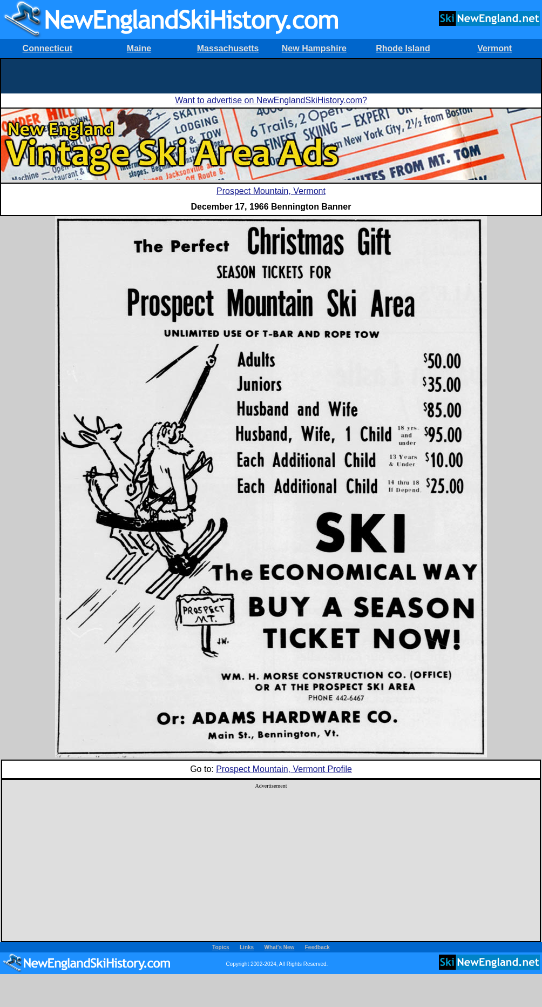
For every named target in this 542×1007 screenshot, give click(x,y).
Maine (139, 48)
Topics (220, 947)
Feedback (317, 947)
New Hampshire (314, 48)
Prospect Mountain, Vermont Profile (284, 769)
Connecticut (47, 48)
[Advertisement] (271, 75)
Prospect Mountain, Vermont (271, 191)
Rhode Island (403, 48)
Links (247, 947)
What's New (280, 947)
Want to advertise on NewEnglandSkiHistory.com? (271, 100)
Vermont (494, 48)
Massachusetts (228, 48)
